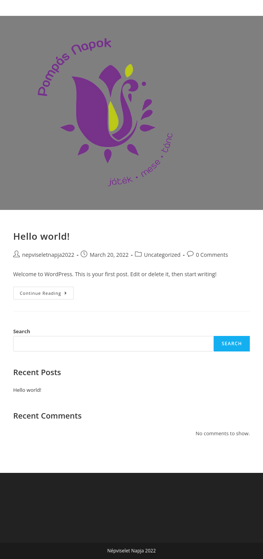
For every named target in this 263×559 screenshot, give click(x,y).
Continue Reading (47, 291)
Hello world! (41, 236)
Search (21, 331)
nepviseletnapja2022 (48, 254)
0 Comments (212, 254)
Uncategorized (162, 254)
